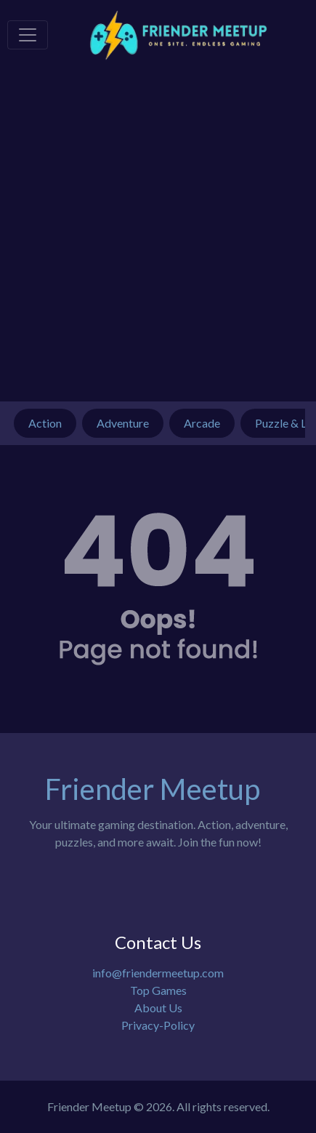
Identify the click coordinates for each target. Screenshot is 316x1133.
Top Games (158, 990)
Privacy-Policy (158, 1025)
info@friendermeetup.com (158, 973)
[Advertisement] (158, 236)
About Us (158, 1007)
